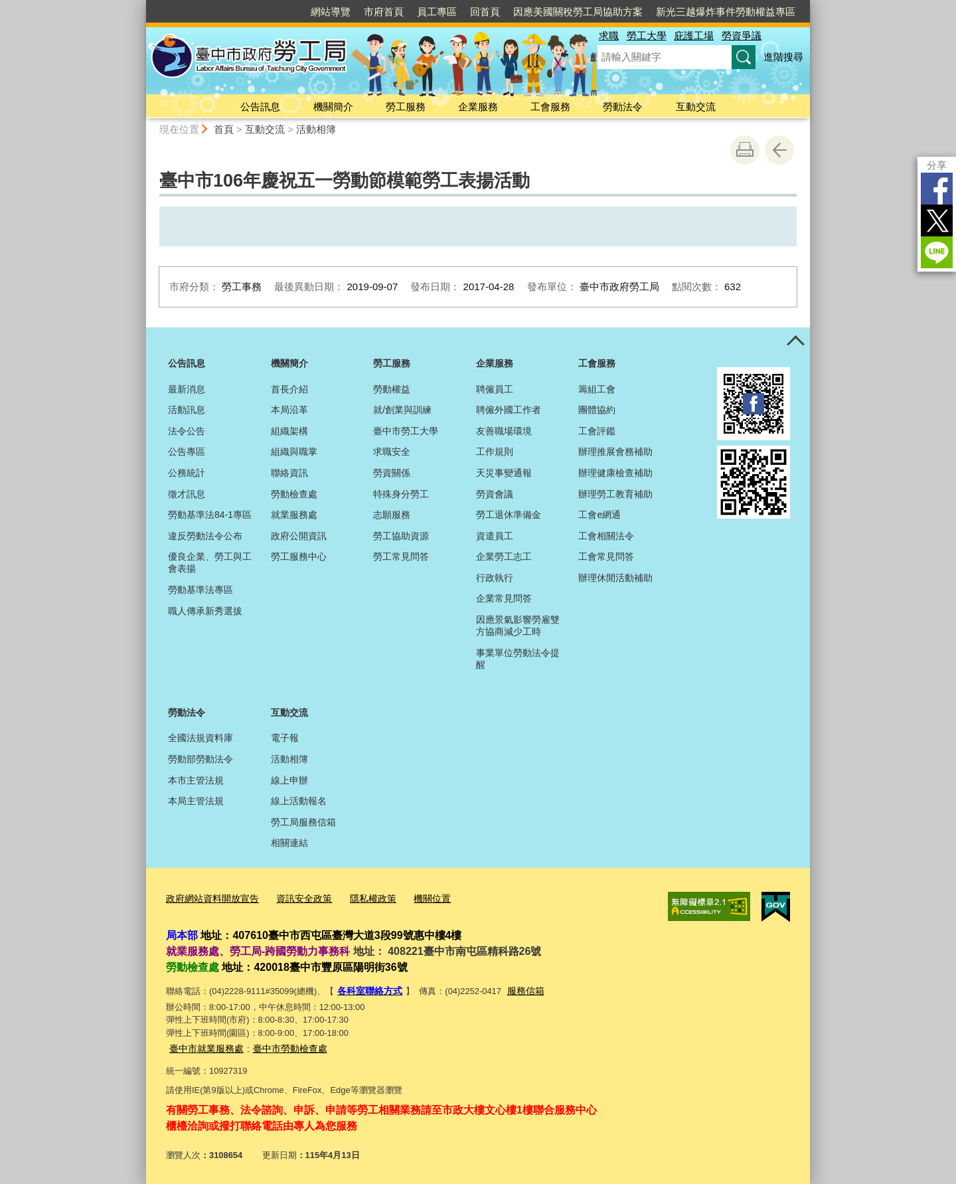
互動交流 (696, 106)
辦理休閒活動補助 (615, 577)
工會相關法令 (606, 536)
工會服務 (550, 106)
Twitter (937, 220)
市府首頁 (384, 11)
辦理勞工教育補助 (615, 494)
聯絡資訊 (289, 472)
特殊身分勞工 (401, 494)
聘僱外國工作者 (508, 409)
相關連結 (289, 842)
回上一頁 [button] (779, 150)
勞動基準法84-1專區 (210, 514)
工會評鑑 (596, 431)
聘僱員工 (494, 389)
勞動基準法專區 (200, 589)
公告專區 (186, 451)
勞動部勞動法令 (200, 759)
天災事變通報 (504, 472)
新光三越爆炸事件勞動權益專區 (725, 11)
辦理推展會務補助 (615, 451)
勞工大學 (647, 35)
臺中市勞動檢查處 (282, 1046)
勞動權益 (391, 389)
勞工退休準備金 (508, 514)
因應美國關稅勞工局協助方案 (578, 11)
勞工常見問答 (401, 556)
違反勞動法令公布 (205, 536)
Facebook (937, 189)
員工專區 (437, 11)
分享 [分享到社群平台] (937, 165)
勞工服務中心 (299, 556)
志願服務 (391, 514)
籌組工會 (596, 389)
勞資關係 (391, 472)
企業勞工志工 (504, 556)
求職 (609, 35)
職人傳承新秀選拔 (205, 611)
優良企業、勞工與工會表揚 (210, 562)
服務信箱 (520, 989)
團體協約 (596, 409)
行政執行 (494, 577)
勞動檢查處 (294, 494)
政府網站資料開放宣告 (209, 898)
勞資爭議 (741, 35)
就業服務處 (294, 514)
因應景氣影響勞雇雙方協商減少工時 (518, 625)
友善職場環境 (504, 431)
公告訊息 (260, 106)
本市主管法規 (196, 780)
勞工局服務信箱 (303, 822)
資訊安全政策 (295, 898)
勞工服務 (406, 106)
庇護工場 (694, 35)
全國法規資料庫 (200, 737)
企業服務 (478, 106)
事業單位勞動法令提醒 (518, 658)
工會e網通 (599, 514)
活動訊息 (186, 409)
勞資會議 (494, 494)
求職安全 (391, 451)
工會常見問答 (606, 556)
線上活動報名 (299, 801)
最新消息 (186, 389)
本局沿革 (289, 409)
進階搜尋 (783, 56)
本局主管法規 (196, 801)
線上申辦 (289, 780)
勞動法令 (623, 106)
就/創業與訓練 (402, 409)
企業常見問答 (504, 598)
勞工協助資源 (401, 536)
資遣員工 (494, 536)
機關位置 (417, 898)
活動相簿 (316, 129)
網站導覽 (331, 11)
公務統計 (186, 472)
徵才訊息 (186, 494)
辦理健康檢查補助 (615, 472)
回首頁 (485, 11)
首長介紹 (289, 389)
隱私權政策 (360, 898)
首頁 (224, 129)
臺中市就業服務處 (203, 1046)
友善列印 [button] (744, 150)
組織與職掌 (294, 451)
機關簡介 (333, 106)
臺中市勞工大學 (405, 431)
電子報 (285, 737)
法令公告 (186, 431)
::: (140, 5)
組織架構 (289, 431)
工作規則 (494, 451)
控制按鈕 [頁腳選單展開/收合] (795, 342)
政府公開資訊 (299, 536)
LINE (937, 252)
